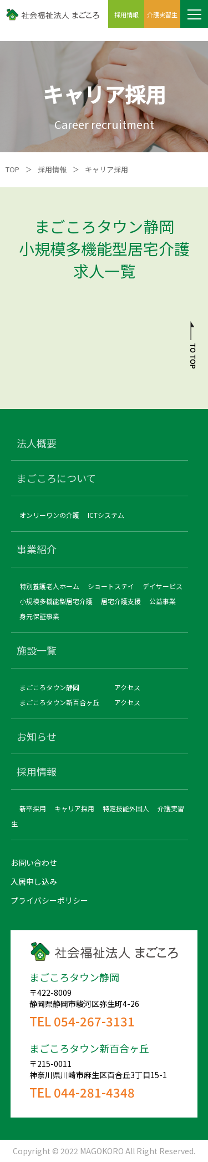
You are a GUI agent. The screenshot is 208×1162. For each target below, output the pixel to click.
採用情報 (52, 169)
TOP (12, 169)
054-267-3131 (94, 1021)
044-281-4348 (94, 1092)
